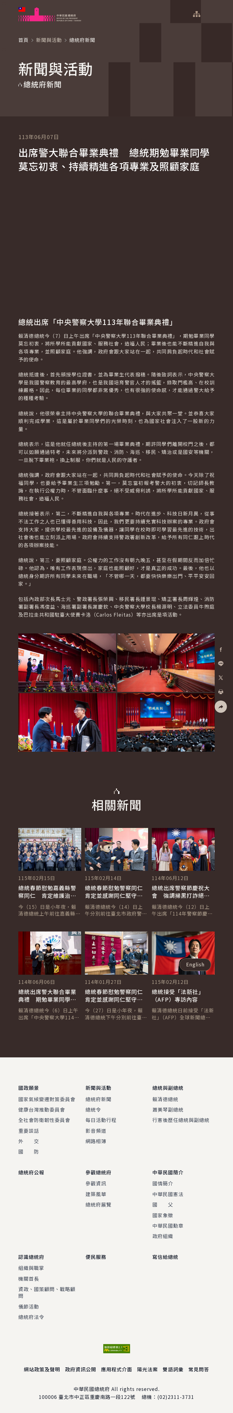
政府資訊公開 (80, 1369)
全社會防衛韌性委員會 (44, 1120)
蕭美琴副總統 (168, 1109)
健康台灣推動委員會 (41, 1109)
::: (4, 3)
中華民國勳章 (168, 1225)
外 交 (28, 1141)
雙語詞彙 (173, 1369)
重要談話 (28, 1130)
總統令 (93, 1109)
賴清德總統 (165, 1098)
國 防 (28, 1151)
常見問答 (198, 1369)
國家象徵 (162, 1214)
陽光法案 (147, 1369)
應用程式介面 (116, 1369)
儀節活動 (28, 1306)
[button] (221, 707)
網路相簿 (96, 1141)
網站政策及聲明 (42, 1369)
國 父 (162, 1204)
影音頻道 (96, 1130)
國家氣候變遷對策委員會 (46, 1098)
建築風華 (96, 1194)
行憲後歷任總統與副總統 (180, 1120)
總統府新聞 (98, 1098)
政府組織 (162, 1236)
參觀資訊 (96, 1183)
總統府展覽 (98, 1204)
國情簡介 (162, 1183)
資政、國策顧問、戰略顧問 (46, 1292)
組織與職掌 (31, 1267)
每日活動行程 (101, 1120)
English (195, 964)
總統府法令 (31, 1316)
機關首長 (28, 1278)
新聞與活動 (49, 39)
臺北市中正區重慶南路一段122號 (97, 1396)
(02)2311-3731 (175, 1396)
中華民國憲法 (168, 1194)
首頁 (23, 39)
